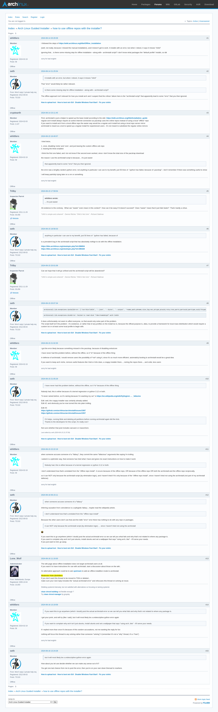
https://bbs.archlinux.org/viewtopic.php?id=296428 (63, 249)
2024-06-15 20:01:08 (49, 265)
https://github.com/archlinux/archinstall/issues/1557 (63, 413)
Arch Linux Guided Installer (33, 28)
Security (188, 4)
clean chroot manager (52, 594)
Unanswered (204, 21)
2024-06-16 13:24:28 (49, 651)
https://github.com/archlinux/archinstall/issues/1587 (63, 410)
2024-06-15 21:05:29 (49, 379)
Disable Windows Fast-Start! (86, 102)
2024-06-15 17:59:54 (49, 191)
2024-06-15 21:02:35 (49, 343)
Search (25, 17)
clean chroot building (49, 592)
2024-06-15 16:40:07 (49, 136)
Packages (145, 4)
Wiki (168, 4)
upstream (77, 571)
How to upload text (48, 102)
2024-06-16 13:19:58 (49, 605)
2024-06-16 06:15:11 (49, 495)
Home (134, 4)
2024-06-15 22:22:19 (49, 449)
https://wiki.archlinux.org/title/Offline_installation (80, 43)
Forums (158, 4)
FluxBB (206, 703)
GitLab (177, 4)
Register (34, 17)
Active (195, 21)
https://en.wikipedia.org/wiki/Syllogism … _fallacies (119, 396)
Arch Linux (15, 4)
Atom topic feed (203, 699)
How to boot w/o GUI (65, 102)
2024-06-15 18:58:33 (49, 229)
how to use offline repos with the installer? (77, 28)
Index (10, 17)
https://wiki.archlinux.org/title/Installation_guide (126, 118)
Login (42, 17)
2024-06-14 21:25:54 (49, 71)
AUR (198, 4)
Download (209, 4)
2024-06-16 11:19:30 (49, 558)
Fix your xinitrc (105, 102)
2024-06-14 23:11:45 (49, 113)
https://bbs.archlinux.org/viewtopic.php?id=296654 (63, 246)
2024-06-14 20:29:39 (49, 38)
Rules (17, 17)
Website (15, 218)
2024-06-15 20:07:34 (49, 303)
